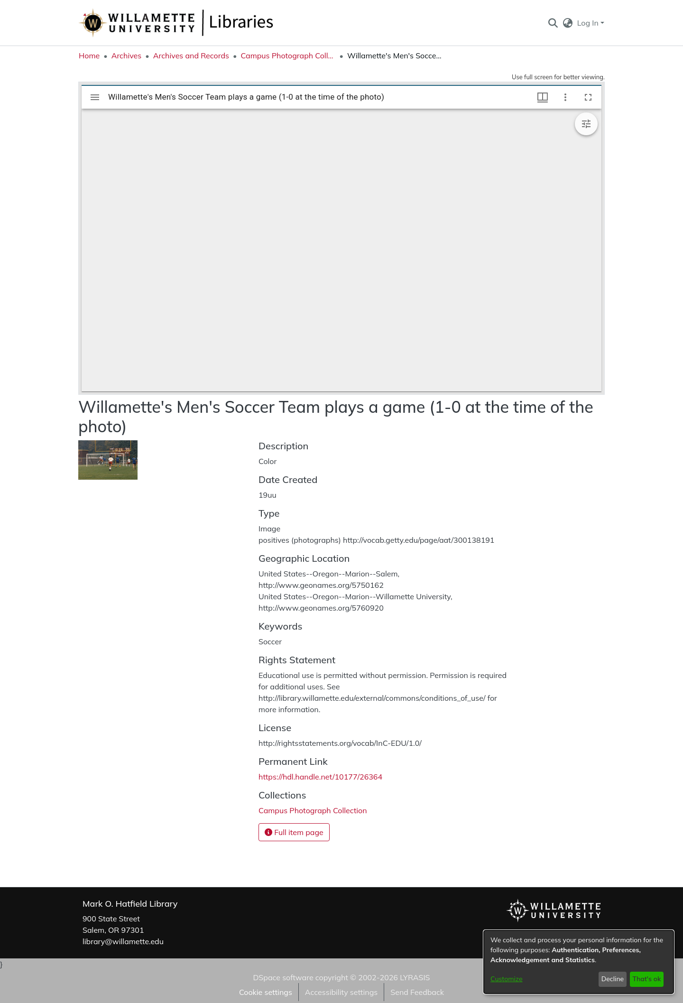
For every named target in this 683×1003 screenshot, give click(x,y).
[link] (312, 810)
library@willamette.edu (123, 941)
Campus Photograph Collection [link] (287, 55)
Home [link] (89, 55)
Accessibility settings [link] (341, 992)
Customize (506, 979)
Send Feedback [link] (417, 992)
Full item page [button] (294, 832)
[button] (553, 22)
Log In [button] (588, 23)
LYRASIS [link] (415, 977)
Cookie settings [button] (265, 992)
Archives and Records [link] (191, 55)
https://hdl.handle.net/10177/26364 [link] (320, 776)
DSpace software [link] (283, 977)
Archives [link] (126, 55)
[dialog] (579, 962)
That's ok (646, 979)
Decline (612, 979)
